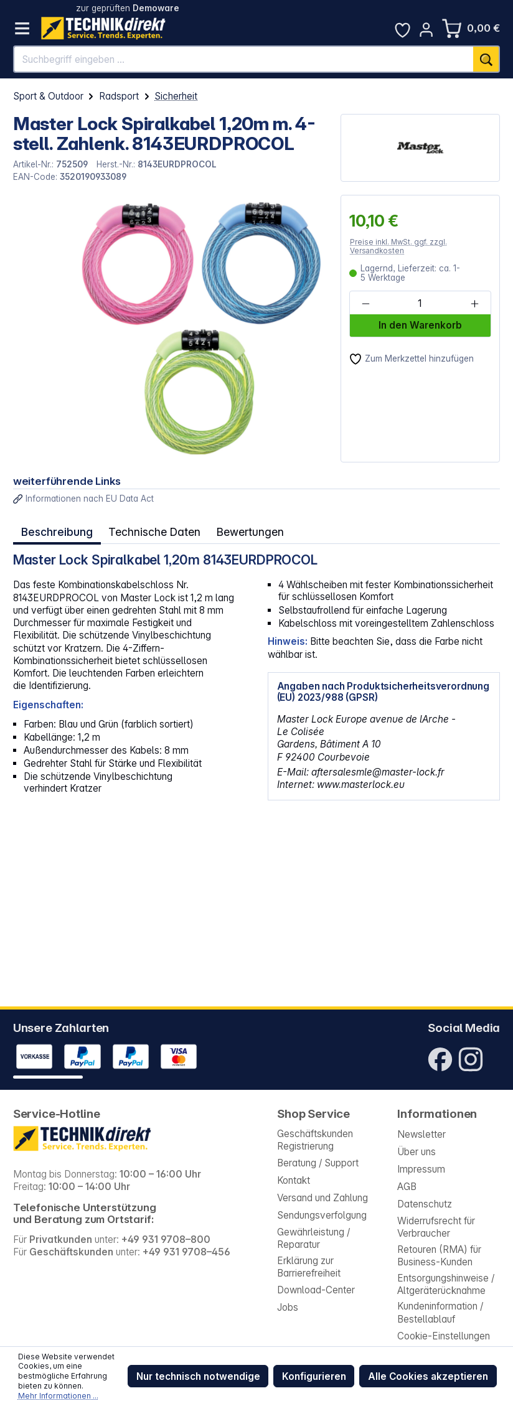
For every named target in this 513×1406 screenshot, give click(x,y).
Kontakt (293, 1180)
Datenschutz (424, 1204)
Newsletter (421, 1134)
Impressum (421, 1169)
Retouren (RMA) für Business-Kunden (439, 1256)
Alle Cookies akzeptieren (428, 1376)
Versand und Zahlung (322, 1198)
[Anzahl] (420, 303)
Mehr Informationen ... (58, 1395)
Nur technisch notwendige (198, 1376)
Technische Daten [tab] (151, 530)
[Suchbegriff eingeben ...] (244, 59)
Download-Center (316, 1290)
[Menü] (22, 28)
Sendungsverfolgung (322, 1215)
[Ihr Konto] (426, 30)
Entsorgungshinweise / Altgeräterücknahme (445, 1284)
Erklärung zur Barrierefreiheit (309, 1267)
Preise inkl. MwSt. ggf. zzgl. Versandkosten (398, 246)
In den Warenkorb (420, 325)
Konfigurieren (314, 1376)
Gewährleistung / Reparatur (313, 1238)
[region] (170, 328)
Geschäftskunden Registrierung (315, 1140)
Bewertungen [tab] (244, 530)
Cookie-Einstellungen (443, 1336)
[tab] (56, 530)
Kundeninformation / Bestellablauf (440, 1312)
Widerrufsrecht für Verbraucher (436, 1227)
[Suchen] (486, 59)
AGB (407, 1187)
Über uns (416, 1152)
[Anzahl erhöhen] (474, 303)
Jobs (287, 1307)
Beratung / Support (318, 1163)
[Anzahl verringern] (365, 303)
